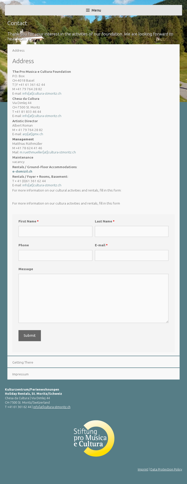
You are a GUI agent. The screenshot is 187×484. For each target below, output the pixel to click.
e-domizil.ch (22, 171)
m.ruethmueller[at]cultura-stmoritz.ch (48, 152)
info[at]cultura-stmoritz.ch (41, 93)
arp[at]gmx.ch (32, 134)
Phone (23, 245)
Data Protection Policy (166, 469)
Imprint (143, 469)
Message (25, 269)
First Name (28, 221)
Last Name (105, 221)
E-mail (101, 245)
